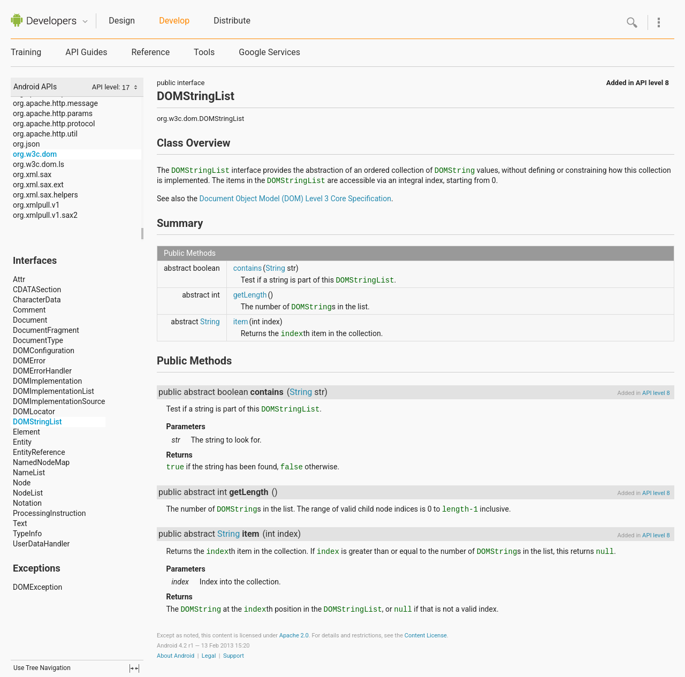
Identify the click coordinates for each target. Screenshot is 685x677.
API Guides (86, 52)
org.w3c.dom (35, 154)
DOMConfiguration (43, 350)
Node (22, 482)
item (240, 321)
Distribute (232, 21)
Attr (19, 279)
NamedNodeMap (41, 462)
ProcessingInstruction (49, 513)
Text (20, 523)
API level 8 (652, 83)
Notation (27, 503)
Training (26, 52)
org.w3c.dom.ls (38, 164)
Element (26, 432)
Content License (426, 635)
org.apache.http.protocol (54, 123)
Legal (209, 655)
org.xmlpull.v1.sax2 (45, 215)
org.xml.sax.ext (38, 184)
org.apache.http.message (55, 103)
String (275, 268)
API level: (107, 87)
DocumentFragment (46, 330)
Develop (174, 21)
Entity (22, 442)
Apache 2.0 (294, 635)
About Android (175, 655)
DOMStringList (37, 421)
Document (30, 320)
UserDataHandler (41, 543)
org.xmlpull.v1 (36, 205)
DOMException (37, 587)
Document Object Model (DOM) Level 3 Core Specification (295, 198)
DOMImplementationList (53, 391)
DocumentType (38, 340)
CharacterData (37, 299)
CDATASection (37, 289)
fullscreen (134, 668)
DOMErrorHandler (42, 371)
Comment (29, 310)
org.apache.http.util (45, 134)
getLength (250, 295)
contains (247, 268)
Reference (150, 52)
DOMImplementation (47, 381)
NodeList (28, 493)
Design (122, 21)
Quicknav (85, 21)
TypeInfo (27, 533)
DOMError (29, 360)
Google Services (269, 52)
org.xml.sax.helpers (45, 195)
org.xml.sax (32, 174)
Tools (204, 52)
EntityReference (39, 452)
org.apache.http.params (53, 113)
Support (233, 655)
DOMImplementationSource (59, 401)
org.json (26, 144)
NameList (29, 472)
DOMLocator (34, 411)
